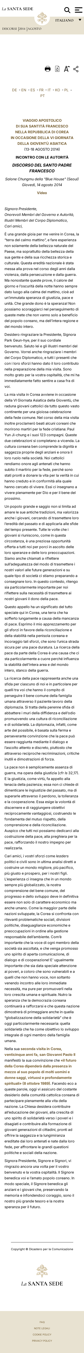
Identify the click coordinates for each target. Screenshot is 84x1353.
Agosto (34, 29)
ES (32, 90)
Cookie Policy (42, 1334)
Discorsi (10, 29)
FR (41, 90)
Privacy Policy (42, 1340)
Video (42, 193)
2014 (22, 29)
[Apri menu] (78, 10)
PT (42, 96)
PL (66, 90)
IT (49, 90)
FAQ (42, 1322)
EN (23, 90)
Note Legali (42, 1328)
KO (57, 90)
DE (14, 90)
